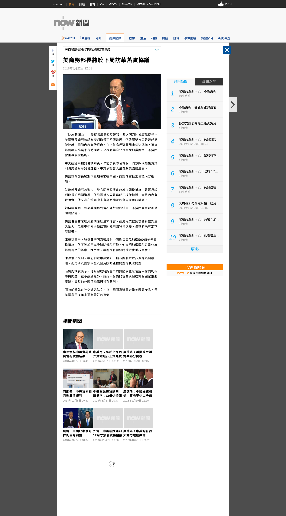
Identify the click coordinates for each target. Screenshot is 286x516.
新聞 (71, 4)
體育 (92, 4)
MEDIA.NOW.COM (149, 4)
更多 (195, 249)
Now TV (127, 4)
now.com (58, 4)
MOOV (113, 4)
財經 (82, 4)
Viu (102, 4)
